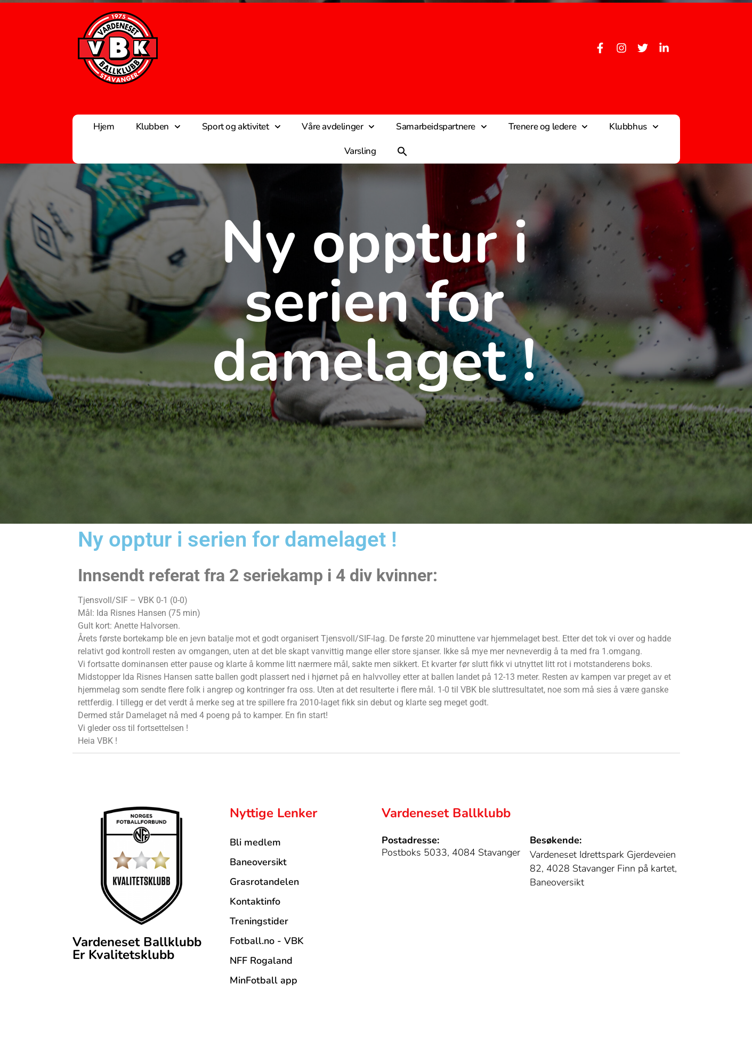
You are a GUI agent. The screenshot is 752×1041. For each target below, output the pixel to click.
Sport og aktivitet (241, 126)
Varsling (360, 151)
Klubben (158, 126)
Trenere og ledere (548, 126)
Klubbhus (634, 126)
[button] (402, 151)
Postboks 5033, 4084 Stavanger (451, 852)
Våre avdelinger (338, 126)
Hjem (103, 126)
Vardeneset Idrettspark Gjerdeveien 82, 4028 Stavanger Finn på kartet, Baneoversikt (603, 868)
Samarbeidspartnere (441, 126)
